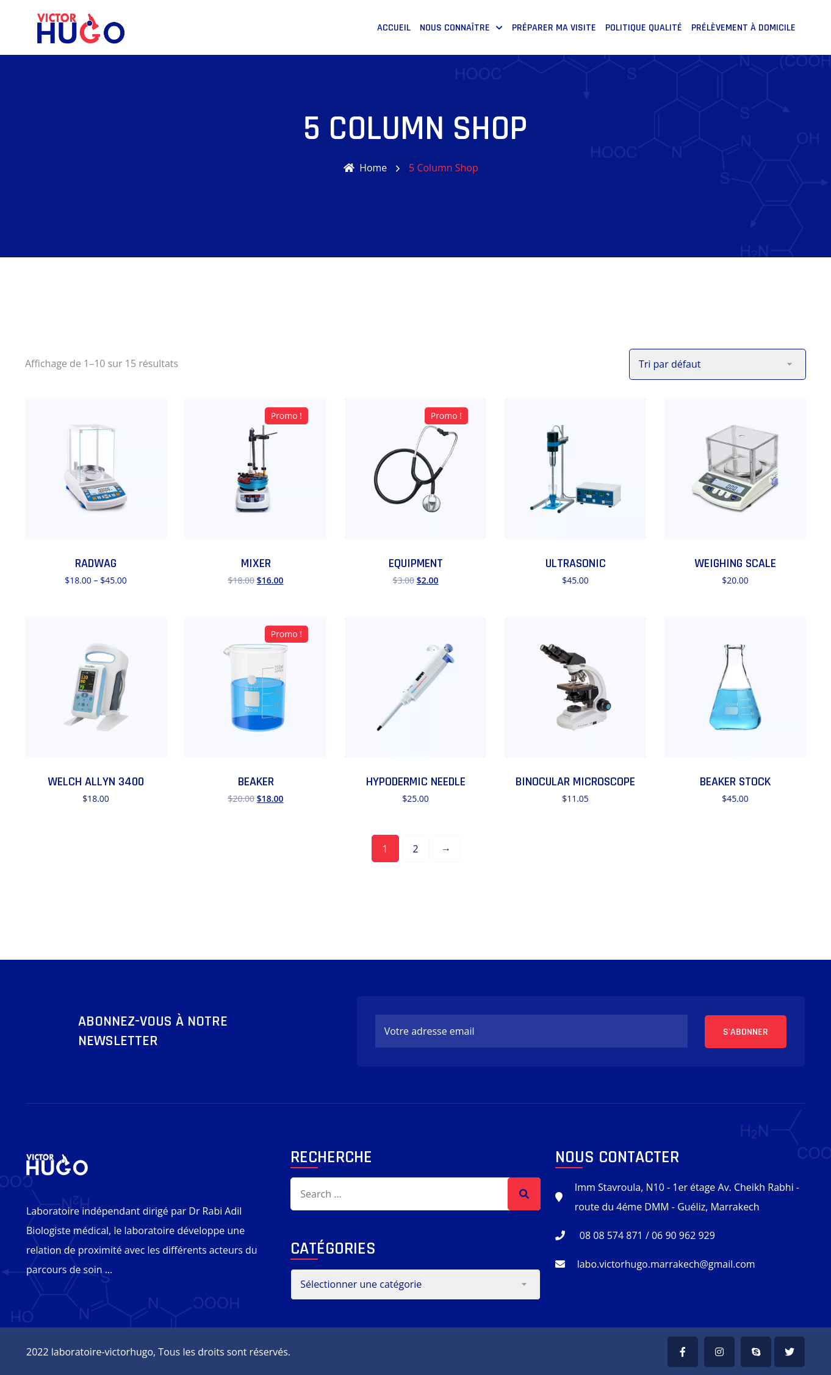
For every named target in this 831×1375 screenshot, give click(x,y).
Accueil (394, 27)
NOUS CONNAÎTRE (455, 27)
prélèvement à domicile (743, 27)
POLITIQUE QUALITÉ (643, 27)
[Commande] (717, 363)
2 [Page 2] (415, 848)
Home (365, 167)
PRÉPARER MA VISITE (554, 27)
